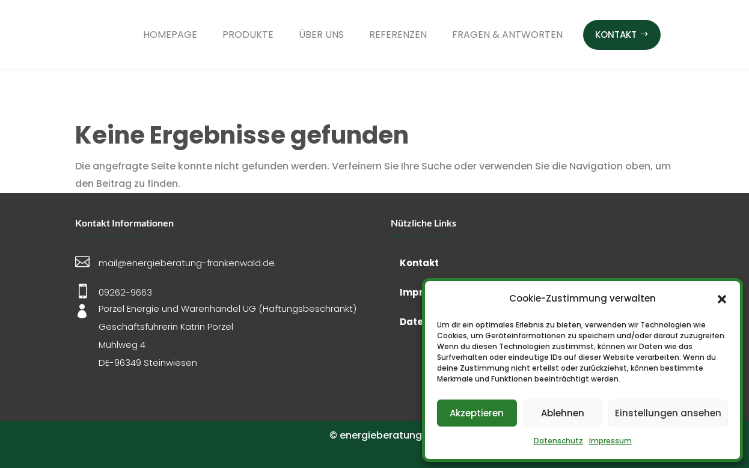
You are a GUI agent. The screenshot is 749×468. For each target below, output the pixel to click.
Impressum (610, 441)
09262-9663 (125, 292)
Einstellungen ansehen (668, 413)
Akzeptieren (477, 413)
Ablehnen (562, 413)
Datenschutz (558, 441)
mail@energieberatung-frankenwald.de (187, 263)
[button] (722, 299)
